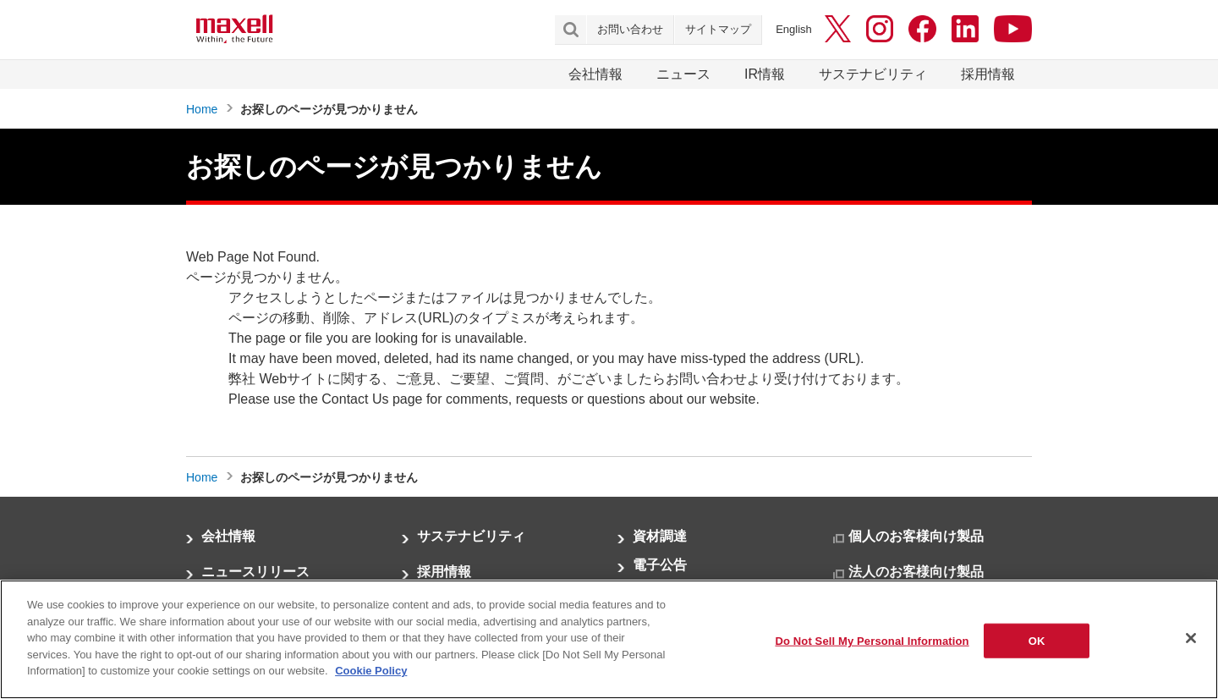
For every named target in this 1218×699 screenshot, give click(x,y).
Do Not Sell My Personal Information (871, 642)
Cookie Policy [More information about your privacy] (371, 672)
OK (1037, 642)
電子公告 (660, 565)
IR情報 (764, 74)
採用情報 (988, 74)
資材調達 (660, 536)
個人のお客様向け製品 (916, 536)
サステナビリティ (873, 74)
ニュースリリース (255, 571)
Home (201, 109)
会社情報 (595, 74)
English (794, 29)
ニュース (683, 74)
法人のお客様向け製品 (916, 571)
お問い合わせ (630, 29)
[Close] (1191, 639)
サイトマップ (718, 29)
